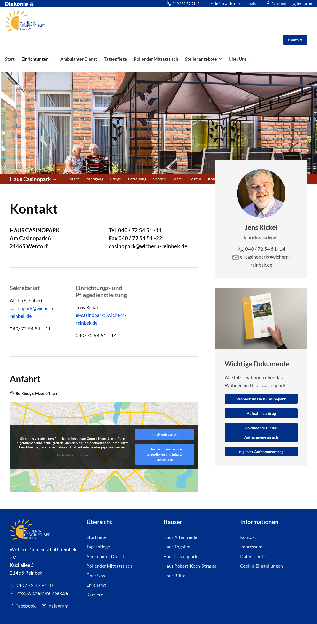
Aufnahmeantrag (261, 413)
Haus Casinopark (180, 556)
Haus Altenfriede (180, 537)
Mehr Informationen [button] (72, 455)
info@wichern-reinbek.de (233, 3)
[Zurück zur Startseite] (25, 20)
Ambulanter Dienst (78, 59)
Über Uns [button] (240, 59)
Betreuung (137, 178)
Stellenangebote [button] (203, 59)
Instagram (302, 3)
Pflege (115, 178)
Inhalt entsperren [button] (165, 434)
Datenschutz (252, 556)
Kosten (195, 178)
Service (159, 178)
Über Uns (96, 575)
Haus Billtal (175, 575)
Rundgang (94, 178)
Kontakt (295, 39)
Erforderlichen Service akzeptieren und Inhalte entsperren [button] (164, 454)
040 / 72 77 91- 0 (183, 3)
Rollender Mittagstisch (156, 59)
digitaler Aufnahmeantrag (261, 451)
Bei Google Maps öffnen (33, 393)
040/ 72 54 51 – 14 (96, 335)
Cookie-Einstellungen (261, 565)
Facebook (276, 3)
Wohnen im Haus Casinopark (261, 398)
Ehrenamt (96, 585)
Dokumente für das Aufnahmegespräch (261, 432)
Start (10, 59)
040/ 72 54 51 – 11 (30, 328)
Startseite (96, 537)
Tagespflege (115, 59)
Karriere (95, 594)
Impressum (251, 546)
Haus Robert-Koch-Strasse (189, 565)
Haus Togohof (177, 546)
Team (177, 178)
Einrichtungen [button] (37, 59)
